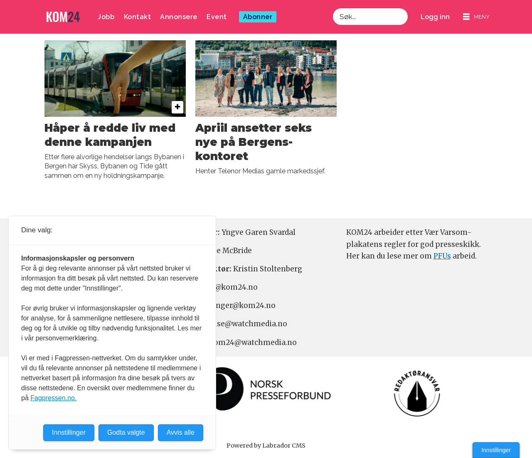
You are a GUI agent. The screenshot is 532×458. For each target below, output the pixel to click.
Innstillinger (496, 450)
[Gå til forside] (63, 17)
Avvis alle (181, 432)
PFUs (442, 256)
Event (217, 17)
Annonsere (178, 17)
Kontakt (137, 17)
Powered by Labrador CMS (266, 445)
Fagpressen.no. (53, 397)
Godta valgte (126, 432)
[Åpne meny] (476, 17)
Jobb (106, 17)
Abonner (258, 17)
